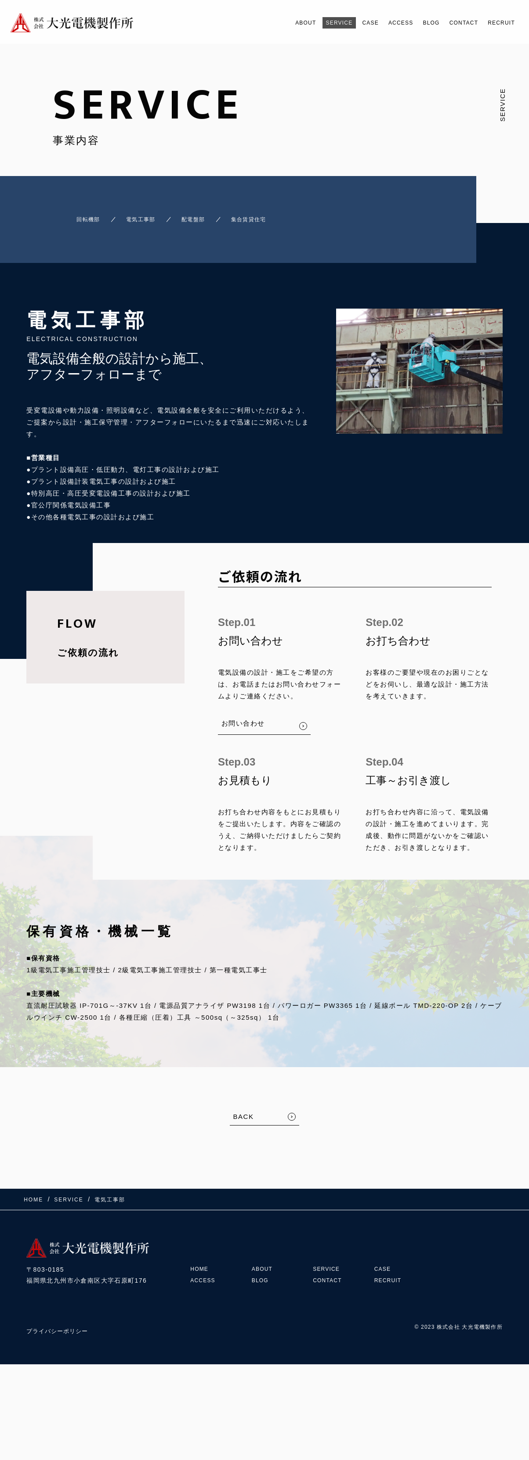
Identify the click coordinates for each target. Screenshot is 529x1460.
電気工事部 (136, 215)
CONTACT (453, 22)
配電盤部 (201, 215)
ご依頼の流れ (88, 645)
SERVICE (307, 22)
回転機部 (70, 215)
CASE (344, 22)
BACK (243, 1108)
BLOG (415, 22)
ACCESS (379, 22)
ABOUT (268, 22)
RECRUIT (498, 22)
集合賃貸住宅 (271, 215)
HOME (200, 1248)
